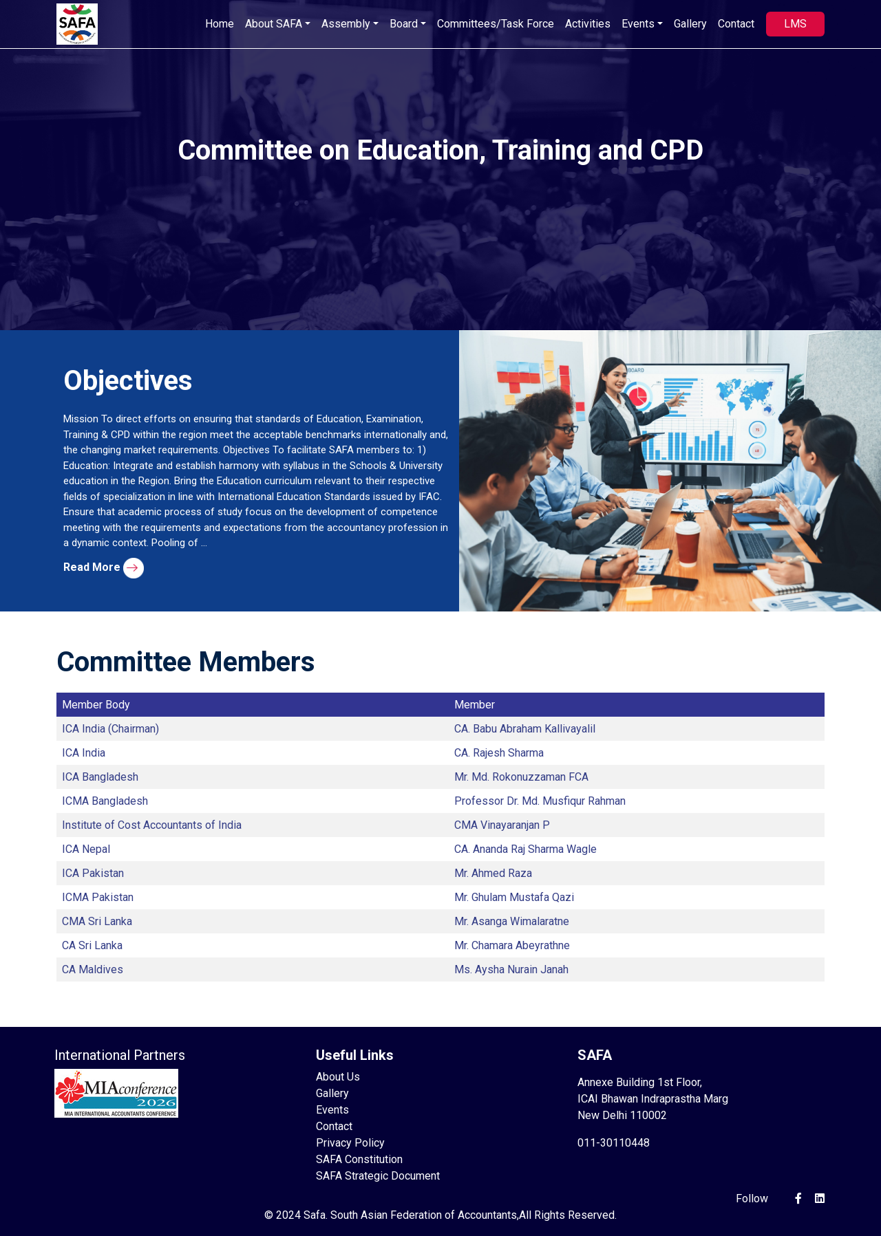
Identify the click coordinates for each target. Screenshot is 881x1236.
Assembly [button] (345, 23)
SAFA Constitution (359, 1159)
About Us (338, 1076)
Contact (736, 23)
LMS (795, 23)
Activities (588, 23)
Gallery (690, 23)
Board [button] (404, 23)
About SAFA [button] (273, 23)
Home (219, 23)
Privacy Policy (350, 1142)
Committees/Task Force (495, 23)
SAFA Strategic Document (378, 1175)
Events (332, 1109)
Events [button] (638, 23)
